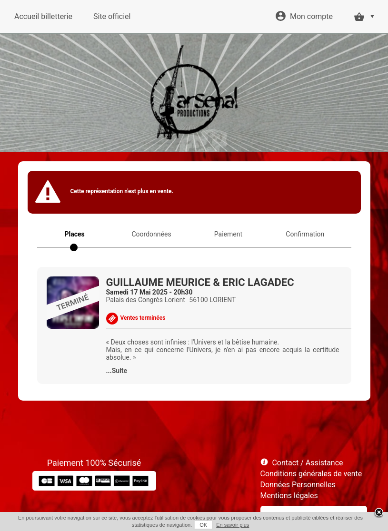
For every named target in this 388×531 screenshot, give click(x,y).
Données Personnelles (298, 484)
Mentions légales (289, 495)
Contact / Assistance (307, 462)
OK (203, 525)
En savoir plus (232, 525)
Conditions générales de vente (311, 473)
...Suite (117, 370)
